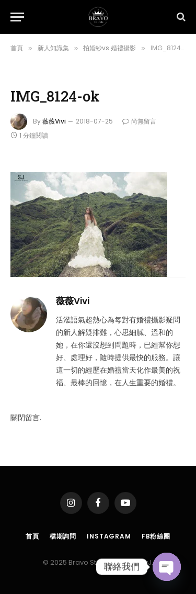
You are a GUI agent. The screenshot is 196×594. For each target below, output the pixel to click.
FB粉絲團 (156, 536)
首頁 (32, 536)
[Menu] (17, 17)
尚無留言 (139, 121)
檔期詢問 (63, 536)
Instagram (109, 536)
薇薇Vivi (54, 121)
